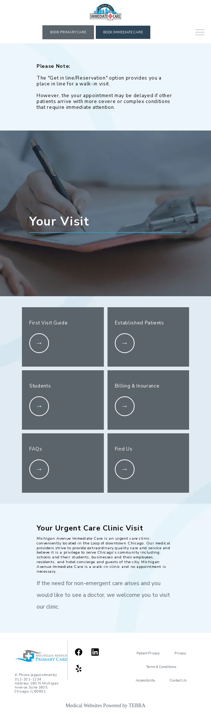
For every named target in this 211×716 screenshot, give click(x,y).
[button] (200, 33)
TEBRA (137, 705)
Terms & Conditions (161, 667)
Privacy (180, 653)
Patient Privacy (148, 653)
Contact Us (178, 680)
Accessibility (145, 680)
